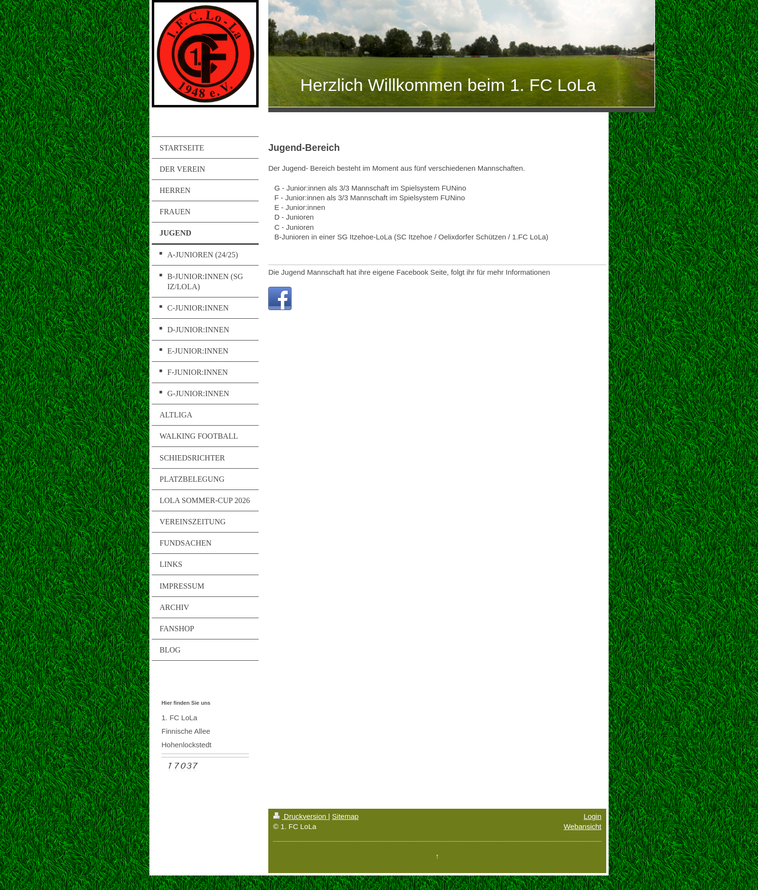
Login (592, 816)
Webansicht (582, 826)
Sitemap (345, 816)
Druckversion (300, 816)
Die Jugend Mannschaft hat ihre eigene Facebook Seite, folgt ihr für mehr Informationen (409, 272)
